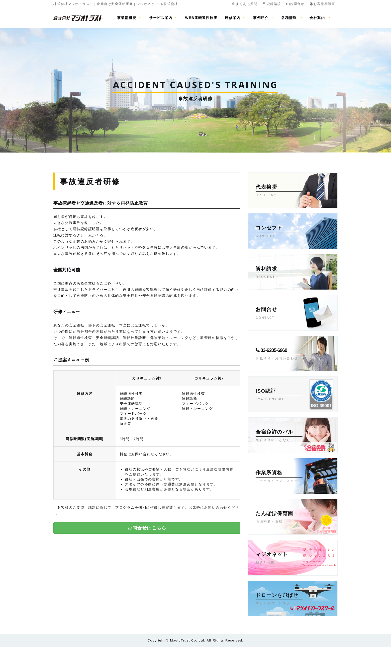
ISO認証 (279, 395)
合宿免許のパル (279, 436)
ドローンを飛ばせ (279, 599)
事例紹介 (263, 18)
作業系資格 (279, 477)
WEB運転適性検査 (201, 18)
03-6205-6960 (279, 354)
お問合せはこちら (146, 527)
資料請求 (272, 4)
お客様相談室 (322, 4)
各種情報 (291, 18)
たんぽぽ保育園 (279, 518)
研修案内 (235, 18)
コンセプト (279, 232)
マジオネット (279, 558)
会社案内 (319, 18)
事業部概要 (129, 18)
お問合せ (295, 4)
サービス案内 (163, 18)
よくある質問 (245, 4)
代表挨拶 (279, 191)
